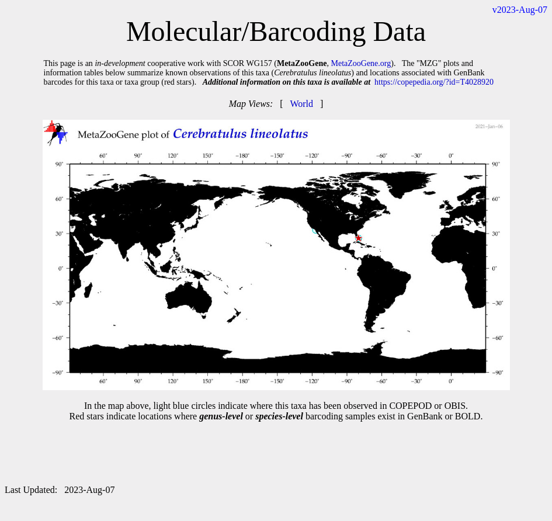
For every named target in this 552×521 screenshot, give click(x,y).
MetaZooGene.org (361, 63)
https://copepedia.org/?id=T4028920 (434, 82)
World (301, 104)
